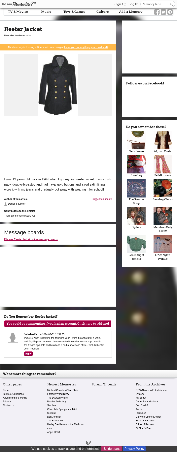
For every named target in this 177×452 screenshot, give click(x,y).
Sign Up (120, 4)
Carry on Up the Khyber (148, 416)
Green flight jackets (136, 247)
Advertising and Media (15, 397)
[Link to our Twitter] (163, 12)
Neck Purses (136, 142)
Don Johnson (54, 416)
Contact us (8, 405)
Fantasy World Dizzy (58, 394)
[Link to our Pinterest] (170, 12)
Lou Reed (141, 413)
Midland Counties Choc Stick (62, 390)
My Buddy (141, 397)
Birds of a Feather (145, 420)
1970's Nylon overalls (163, 247)
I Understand (111, 448)
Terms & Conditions (13, 394)
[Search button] (171, 4)
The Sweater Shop (136, 192)
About (6, 390)
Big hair (136, 218)
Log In (133, 4)
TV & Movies (18, 12)
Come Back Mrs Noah (147, 401)
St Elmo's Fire (143, 428)
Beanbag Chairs (163, 190)
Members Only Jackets (163, 219)
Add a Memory (131, 12)
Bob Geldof (142, 405)
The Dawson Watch (57, 397)
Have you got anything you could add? (86, 47)
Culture (102, 12)
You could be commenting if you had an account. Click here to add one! (58, 323)
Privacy (7, 401)
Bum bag (136, 166)
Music (46, 12)
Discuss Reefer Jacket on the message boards (31, 239)
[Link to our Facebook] (156, 12)
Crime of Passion (145, 424)
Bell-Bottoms (163, 166)
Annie (139, 409)
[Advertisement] (58, 147)
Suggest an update (102, 199)
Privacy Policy (134, 448)
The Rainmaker (55, 420)
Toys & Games (74, 12)
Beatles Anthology (56, 401)
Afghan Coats (163, 142)
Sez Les (51, 405)
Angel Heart (53, 432)
